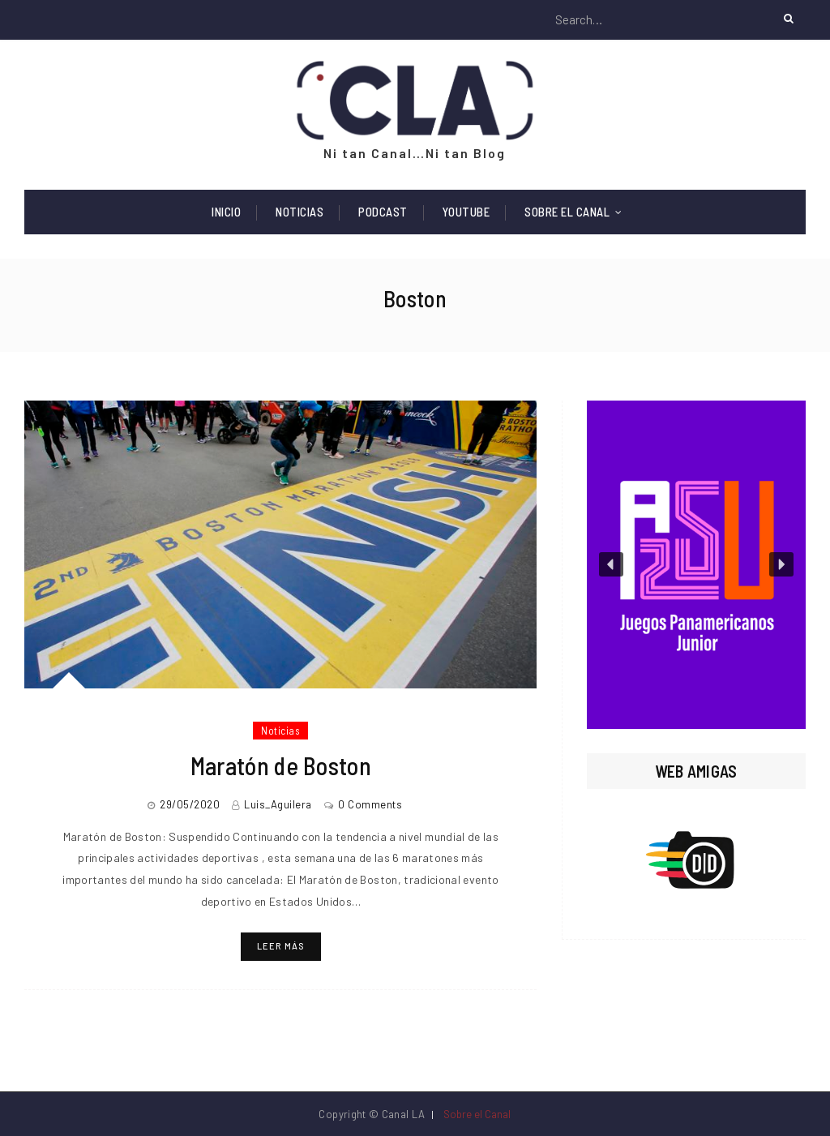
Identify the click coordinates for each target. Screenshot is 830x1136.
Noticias (299, 211)
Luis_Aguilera (278, 804)
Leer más (281, 946)
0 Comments (370, 804)
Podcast (383, 211)
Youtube (466, 211)
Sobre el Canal (567, 211)
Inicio (226, 211)
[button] (696, 565)
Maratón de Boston (280, 765)
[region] (696, 565)
